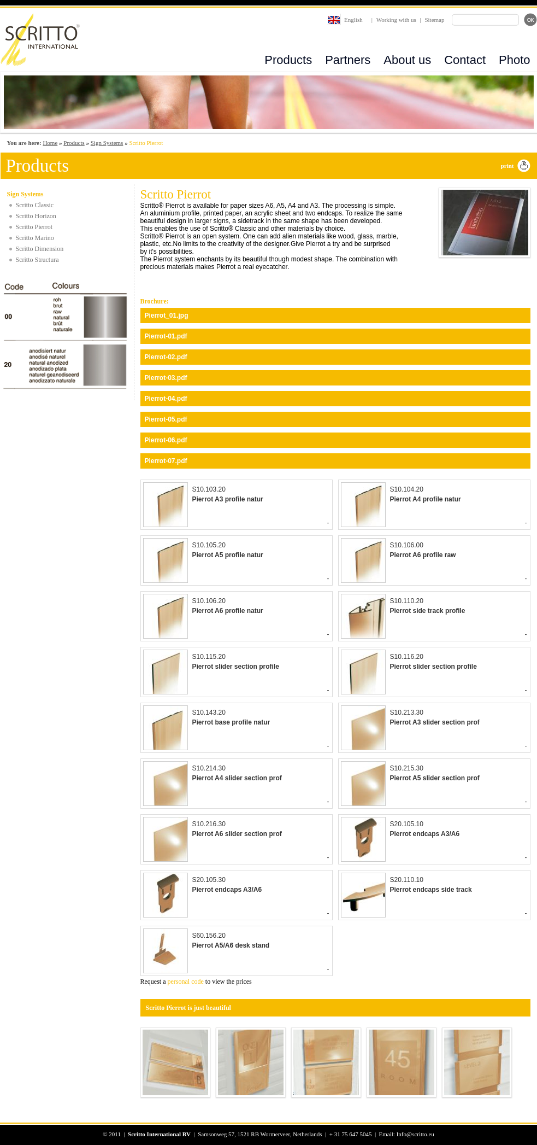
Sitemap (434, 19)
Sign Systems (107, 142)
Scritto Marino (35, 238)
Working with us (396, 19)
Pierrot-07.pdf (166, 461)
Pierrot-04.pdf (166, 398)
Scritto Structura (37, 260)
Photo (514, 60)
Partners (347, 60)
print (507, 165)
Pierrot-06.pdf (166, 440)
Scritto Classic (35, 205)
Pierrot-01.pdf (166, 336)
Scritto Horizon (36, 216)
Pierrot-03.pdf (166, 378)
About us (407, 60)
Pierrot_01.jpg (166, 315)
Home (50, 142)
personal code (186, 981)
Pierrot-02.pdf (166, 357)
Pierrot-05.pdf (166, 419)
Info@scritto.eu (415, 1134)
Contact (465, 60)
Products (288, 60)
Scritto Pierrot (34, 227)
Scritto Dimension (40, 249)
